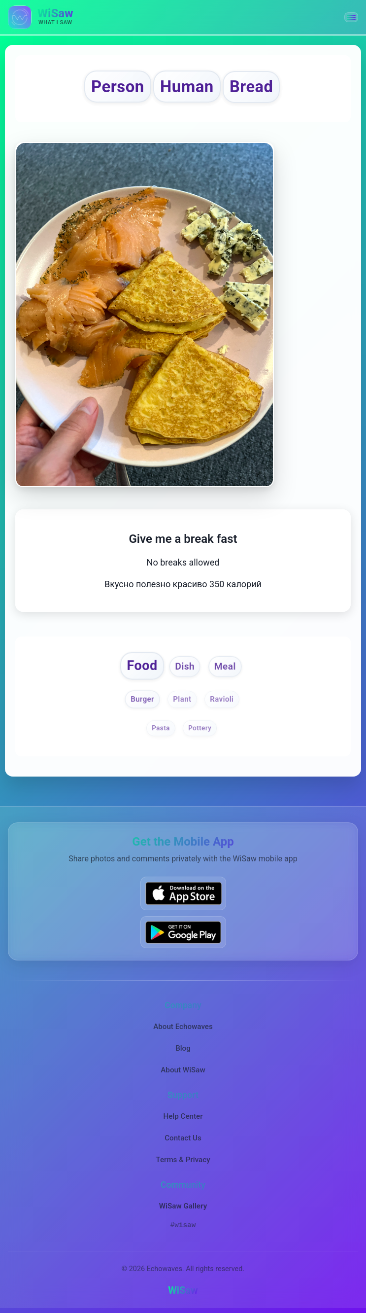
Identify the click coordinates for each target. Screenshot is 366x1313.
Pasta (161, 728)
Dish (185, 666)
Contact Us (183, 1138)
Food (142, 665)
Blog (183, 1048)
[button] (351, 17)
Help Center (182, 1116)
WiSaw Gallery (183, 1206)
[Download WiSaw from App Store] (183, 893)
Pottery (199, 728)
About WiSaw (183, 1069)
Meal (224, 666)
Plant (182, 699)
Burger (142, 699)
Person (117, 86)
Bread (251, 86)
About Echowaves (183, 1026)
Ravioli (221, 699)
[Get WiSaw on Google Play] (183, 932)
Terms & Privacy (183, 1159)
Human (187, 86)
